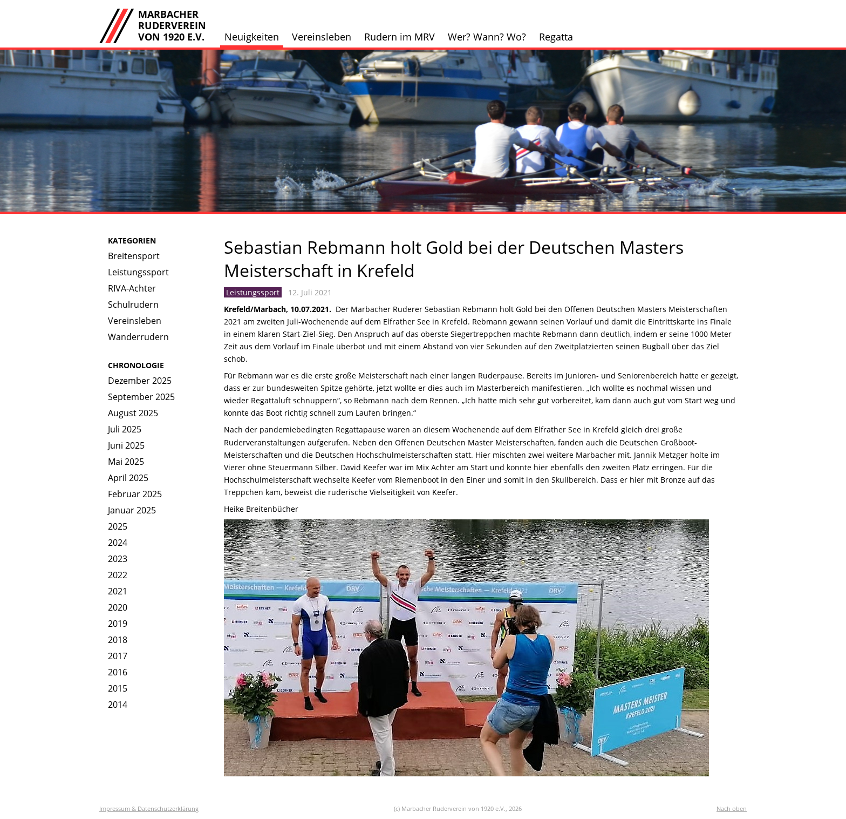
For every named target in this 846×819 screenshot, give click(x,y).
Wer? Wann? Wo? (487, 36)
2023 (117, 559)
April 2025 (128, 478)
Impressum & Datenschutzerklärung (149, 808)
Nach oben (732, 808)
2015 (117, 688)
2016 (117, 672)
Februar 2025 (135, 494)
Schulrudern (133, 304)
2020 (117, 607)
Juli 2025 (124, 429)
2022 (117, 575)
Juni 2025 (126, 445)
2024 (117, 543)
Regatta (556, 36)
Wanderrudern (138, 337)
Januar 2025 (132, 510)
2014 (117, 704)
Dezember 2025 (140, 381)
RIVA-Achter (132, 288)
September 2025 (141, 397)
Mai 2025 (126, 462)
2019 (117, 624)
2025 (117, 526)
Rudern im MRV (399, 36)
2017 (117, 656)
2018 (117, 640)
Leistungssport (138, 272)
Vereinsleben (321, 36)
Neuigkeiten (251, 36)
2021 (117, 591)
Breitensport (134, 256)
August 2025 (133, 413)
